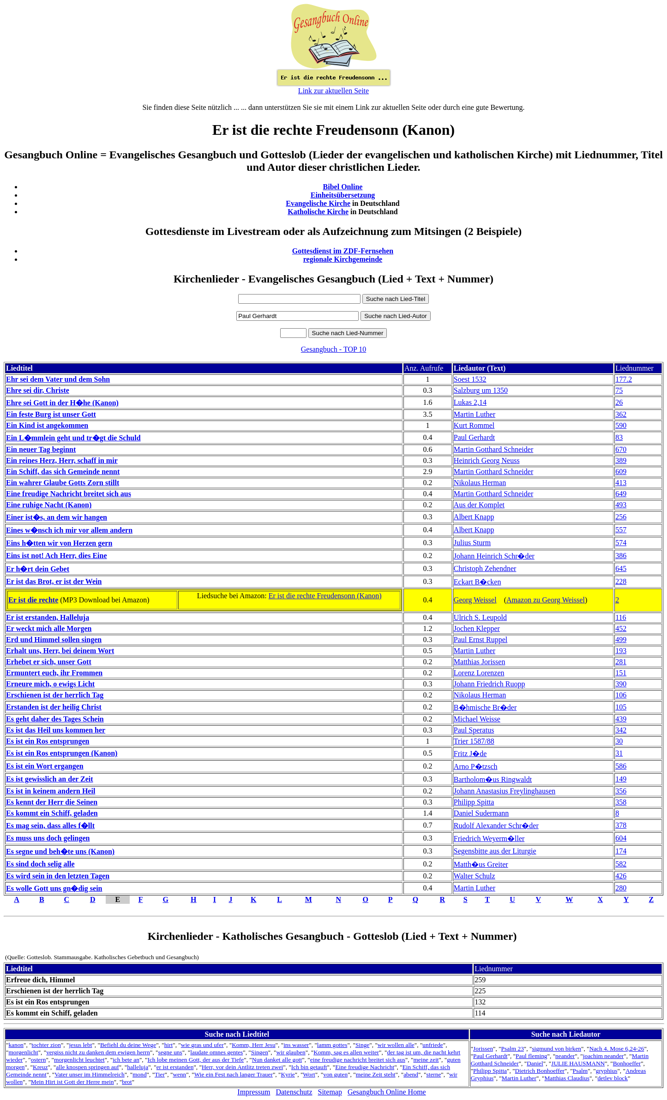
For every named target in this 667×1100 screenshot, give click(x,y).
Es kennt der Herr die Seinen (51, 802)
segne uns (170, 1052)
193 (620, 651)
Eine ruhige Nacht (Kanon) (48, 505)
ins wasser (296, 1044)
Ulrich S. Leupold (480, 617)
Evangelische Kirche (318, 203)
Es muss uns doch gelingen (48, 838)
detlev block (612, 1078)
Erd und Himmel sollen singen (54, 639)
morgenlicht (23, 1052)
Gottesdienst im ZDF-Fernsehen (343, 251)
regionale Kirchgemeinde (342, 259)
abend (410, 1074)
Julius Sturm (472, 543)
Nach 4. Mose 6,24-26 (616, 1048)
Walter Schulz (474, 876)
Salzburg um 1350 (481, 390)
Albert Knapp (474, 517)
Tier (160, 1074)
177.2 (623, 379)
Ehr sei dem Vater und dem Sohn (58, 379)
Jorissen (483, 1048)
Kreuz (40, 1067)
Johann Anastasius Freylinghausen (504, 791)
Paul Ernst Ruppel (480, 639)
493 (620, 505)
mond (139, 1074)
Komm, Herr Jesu (253, 1044)
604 (620, 838)
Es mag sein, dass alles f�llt (50, 826)
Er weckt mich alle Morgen (48, 628)
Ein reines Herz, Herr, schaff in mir (62, 460)
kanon (16, 1044)
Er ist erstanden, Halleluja (47, 617)
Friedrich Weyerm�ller (489, 838)
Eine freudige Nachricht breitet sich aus (68, 494)
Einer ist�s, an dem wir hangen (56, 517)
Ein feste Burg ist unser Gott (51, 414)
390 (620, 684)
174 (620, 851)
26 (619, 402)
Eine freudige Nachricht (364, 1067)
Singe (362, 1044)
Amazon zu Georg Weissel (545, 600)
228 (620, 581)
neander (565, 1055)
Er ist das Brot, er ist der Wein (54, 581)
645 (620, 568)
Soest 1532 (470, 379)
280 (620, 888)
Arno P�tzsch (476, 766)
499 (620, 639)
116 (620, 617)
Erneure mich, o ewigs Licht (50, 684)
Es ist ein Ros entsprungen (47, 741)
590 (620, 425)
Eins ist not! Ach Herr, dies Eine (56, 555)
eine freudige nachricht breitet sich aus (357, 1059)
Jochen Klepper (477, 628)
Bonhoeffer (627, 1063)
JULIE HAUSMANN (578, 1063)
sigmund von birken (556, 1048)
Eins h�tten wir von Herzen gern (59, 543)
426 (620, 876)
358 (620, 802)
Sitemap (330, 1092)
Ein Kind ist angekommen (47, 425)
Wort (309, 1074)
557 (620, 530)
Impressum (253, 1092)
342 (620, 730)
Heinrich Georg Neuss (487, 460)
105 (620, 707)
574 (620, 543)
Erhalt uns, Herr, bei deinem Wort (60, 651)
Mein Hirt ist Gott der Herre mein (72, 1081)
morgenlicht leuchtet (79, 1059)
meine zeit (426, 1059)
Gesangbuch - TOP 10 (333, 349)
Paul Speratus (474, 730)
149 (620, 779)
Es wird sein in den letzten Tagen (57, 876)
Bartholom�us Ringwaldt (493, 779)
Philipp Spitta (474, 802)
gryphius (607, 1070)
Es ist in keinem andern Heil (50, 791)
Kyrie (287, 1074)
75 (619, 390)
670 (620, 449)
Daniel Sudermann (481, 813)
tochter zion (46, 1044)
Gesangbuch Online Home (387, 1092)
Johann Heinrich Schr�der (494, 556)
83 (619, 437)
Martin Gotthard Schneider (493, 449)
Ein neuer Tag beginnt (41, 449)
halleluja (137, 1067)
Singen (259, 1052)
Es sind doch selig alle (40, 864)
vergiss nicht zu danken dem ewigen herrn (98, 1052)
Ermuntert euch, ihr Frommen (54, 673)
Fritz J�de (470, 753)
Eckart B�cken (477, 582)
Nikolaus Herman (480, 483)
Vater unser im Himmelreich (89, 1074)
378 (620, 825)
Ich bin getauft (309, 1067)
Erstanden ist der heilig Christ (54, 707)
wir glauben (290, 1052)
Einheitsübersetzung (343, 195)
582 (620, 864)
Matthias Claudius (567, 1078)
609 (620, 471)
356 (620, 791)
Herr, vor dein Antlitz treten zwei (242, 1067)
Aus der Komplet (479, 505)
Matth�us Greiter (481, 864)
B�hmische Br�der (485, 707)
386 (620, 555)
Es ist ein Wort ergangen (45, 766)
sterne (434, 1074)
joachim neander (603, 1055)
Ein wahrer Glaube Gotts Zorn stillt (62, 483)
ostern (38, 1059)
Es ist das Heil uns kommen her (55, 730)
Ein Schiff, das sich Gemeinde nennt (63, 471)
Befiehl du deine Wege (128, 1044)
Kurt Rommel (474, 425)
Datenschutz (294, 1092)
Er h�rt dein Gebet (37, 569)
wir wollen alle (396, 1044)
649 (620, 494)
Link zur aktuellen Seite (333, 91)
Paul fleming (531, 1055)
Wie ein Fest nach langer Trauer (233, 1074)
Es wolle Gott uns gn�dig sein (54, 888)
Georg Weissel (475, 600)
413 (620, 483)
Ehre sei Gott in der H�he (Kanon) (62, 403)
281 (620, 662)
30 (619, 741)
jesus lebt (80, 1044)
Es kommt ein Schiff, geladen (52, 813)
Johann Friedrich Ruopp (489, 684)
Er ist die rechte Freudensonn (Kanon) (325, 596)
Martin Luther (474, 414)
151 (620, 673)
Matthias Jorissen (479, 662)
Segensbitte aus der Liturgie (495, 851)
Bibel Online (343, 187)
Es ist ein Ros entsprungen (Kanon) (61, 753)
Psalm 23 (512, 1048)
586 (620, 766)
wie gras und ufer (202, 1044)
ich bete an (126, 1059)
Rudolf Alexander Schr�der (496, 826)
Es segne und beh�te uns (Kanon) (60, 851)
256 (620, 517)
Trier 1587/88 (474, 741)
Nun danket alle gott (277, 1059)
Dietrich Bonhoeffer (540, 1070)
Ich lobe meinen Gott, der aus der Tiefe (195, 1059)
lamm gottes (332, 1044)
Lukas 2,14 (470, 402)
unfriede (432, 1044)
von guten (335, 1074)
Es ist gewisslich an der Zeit (49, 779)
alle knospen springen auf (87, 1067)
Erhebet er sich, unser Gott (48, 662)
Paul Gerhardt (474, 437)
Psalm (580, 1070)
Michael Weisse (477, 719)
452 (620, 628)
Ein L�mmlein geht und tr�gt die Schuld (73, 438)
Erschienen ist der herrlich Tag (54, 695)
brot (127, 1081)
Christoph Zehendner (485, 568)
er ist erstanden (175, 1067)
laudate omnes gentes (216, 1052)
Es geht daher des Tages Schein (55, 719)
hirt (168, 1044)
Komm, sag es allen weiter (346, 1052)
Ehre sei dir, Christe (37, 390)
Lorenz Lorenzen (479, 673)
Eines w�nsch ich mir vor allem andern (69, 530)
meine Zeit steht (376, 1074)
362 (620, 414)
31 (619, 753)
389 (620, 460)
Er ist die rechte (33, 600)
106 (620, 695)
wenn (179, 1074)
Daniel (535, 1063)
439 (620, 719)
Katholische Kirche (318, 212)
